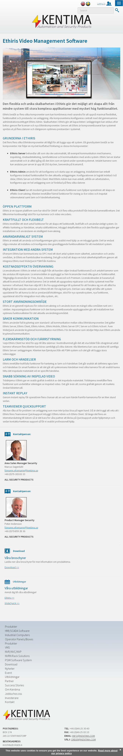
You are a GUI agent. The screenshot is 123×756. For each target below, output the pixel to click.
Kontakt (9, 702)
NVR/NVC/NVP (13, 651)
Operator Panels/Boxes (19, 639)
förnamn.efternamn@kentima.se (21, 470)
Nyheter (10, 668)
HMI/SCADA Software (17, 631)
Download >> (12, 567)
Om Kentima (12, 689)
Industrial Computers (17, 635)
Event (8, 673)
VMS (7, 647)
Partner (9, 681)
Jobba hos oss (13, 693)
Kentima (61, 21)
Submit (117, 10)
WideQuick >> (12, 603)
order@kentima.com (83, 739)
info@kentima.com (83, 735)
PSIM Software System (18, 660)
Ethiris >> (9, 597)
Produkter (11, 626)
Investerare (12, 698)
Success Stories (14, 685)
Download (11, 664)
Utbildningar (12, 677)
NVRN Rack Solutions (17, 656)
